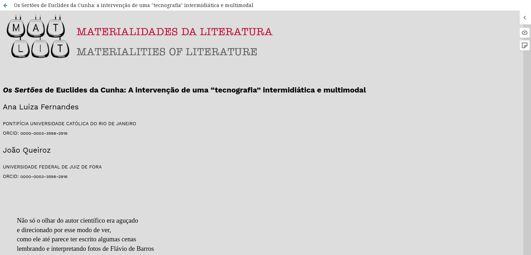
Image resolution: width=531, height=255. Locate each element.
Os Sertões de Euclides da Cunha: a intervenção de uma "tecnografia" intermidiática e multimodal (133, 5)
